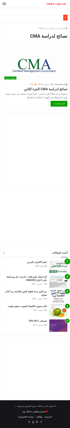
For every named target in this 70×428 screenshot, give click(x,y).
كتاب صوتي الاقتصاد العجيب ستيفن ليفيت (27, 306)
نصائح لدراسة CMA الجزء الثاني (45, 89)
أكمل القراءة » (59, 103)
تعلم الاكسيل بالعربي (37, 262)
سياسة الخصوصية (26, 416)
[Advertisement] (35, 151)
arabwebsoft (60, 84)
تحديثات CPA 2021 (38, 321)
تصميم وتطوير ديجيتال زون (34, 411)
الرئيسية (62, 28)
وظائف (39, 416)
